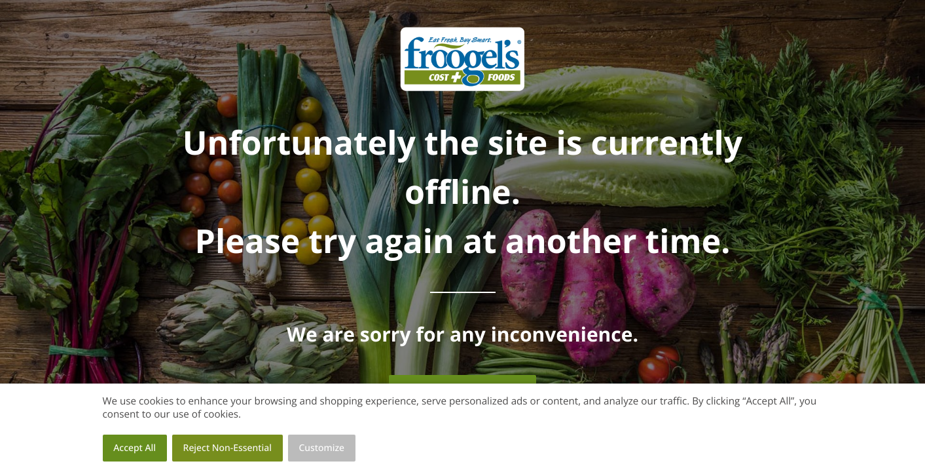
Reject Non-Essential (227, 448)
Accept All (134, 448)
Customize (322, 448)
